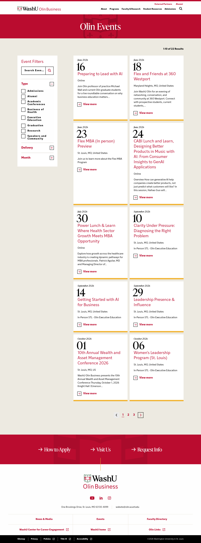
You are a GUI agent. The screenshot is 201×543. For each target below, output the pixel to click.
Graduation (32, 125)
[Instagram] (109, 498)
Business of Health (32, 111)
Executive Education (31, 119)
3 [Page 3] (134, 415)
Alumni (29, 96)
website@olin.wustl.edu (127, 507)
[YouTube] (92, 498)
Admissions (32, 91)
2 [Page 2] (128, 415)
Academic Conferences (33, 103)
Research (31, 131)
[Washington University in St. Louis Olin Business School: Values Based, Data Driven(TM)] (100, 488)
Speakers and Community (34, 137)
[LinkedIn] (101, 498)
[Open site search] (181, 8)
